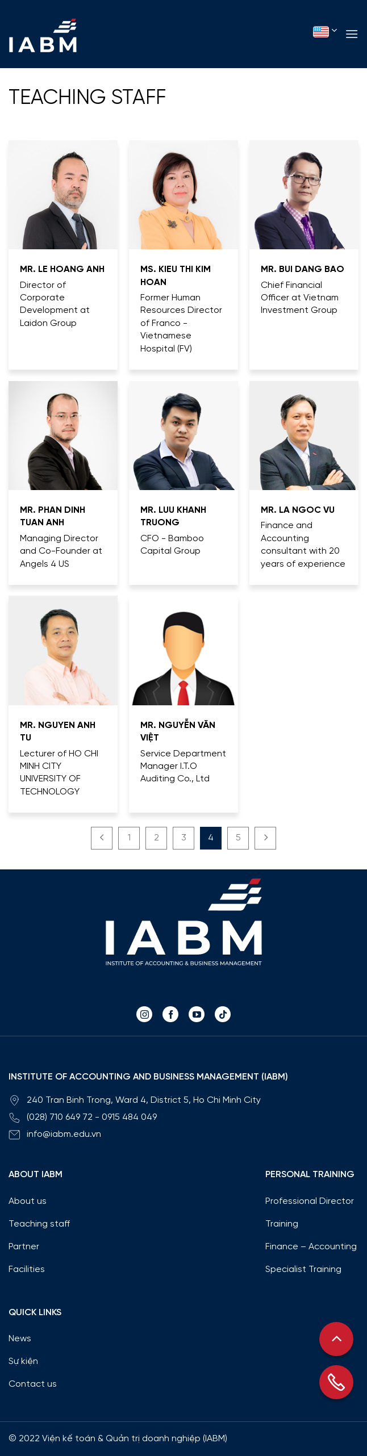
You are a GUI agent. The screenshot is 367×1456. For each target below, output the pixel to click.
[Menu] (351, 34)
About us (28, 1201)
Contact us (33, 1384)
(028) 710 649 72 (60, 1117)
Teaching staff (87, 98)
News (20, 1339)
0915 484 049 (129, 1117)
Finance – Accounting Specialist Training (311, 1258)
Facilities (27, 1269)
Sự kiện (23, 1361)
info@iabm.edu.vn (64, 1134)
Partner (24, 1247)
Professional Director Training (309, 1212)
